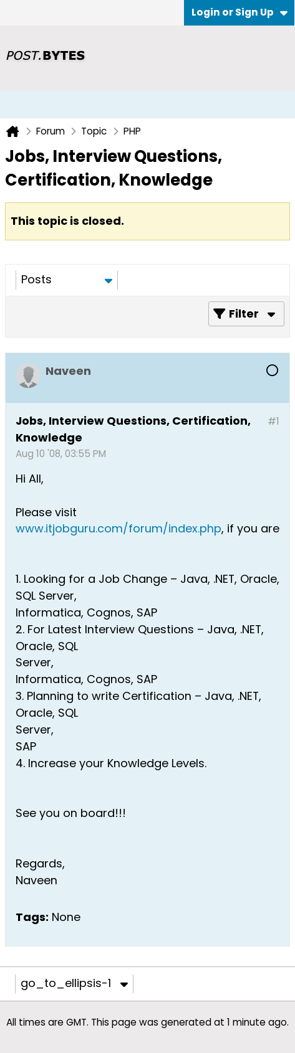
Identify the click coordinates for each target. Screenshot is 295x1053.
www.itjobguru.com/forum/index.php (118, 528)
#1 (273, 421)
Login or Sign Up (239, 12)
